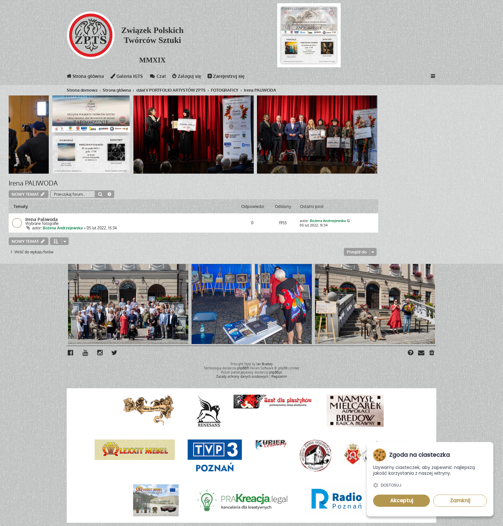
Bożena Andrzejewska (63, 228)
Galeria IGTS (129, 77)
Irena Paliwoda (41, 219)
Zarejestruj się (230, 77)
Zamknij (460, 500)
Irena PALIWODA (33, 183)
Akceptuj (401, 500)
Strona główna (86, 77)
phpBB (241, 368)
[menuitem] (432, 353)
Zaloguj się (191, 77)
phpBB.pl (275, 372)
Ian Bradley (264, 364)
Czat (161, 77)
